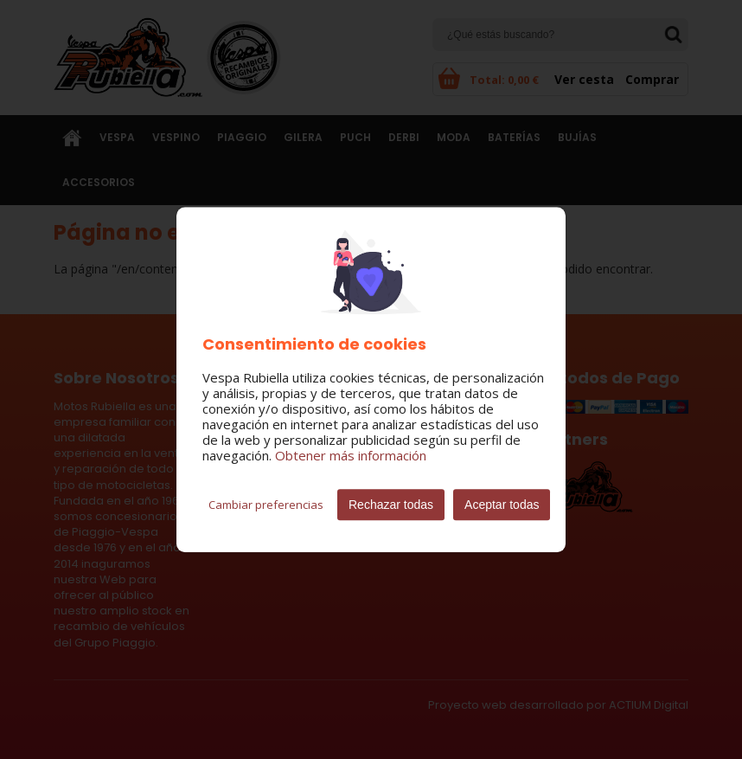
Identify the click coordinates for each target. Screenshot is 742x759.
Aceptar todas (501, 504)
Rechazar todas (391, 504)
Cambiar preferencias (265, 504)
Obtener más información (350, 455)
